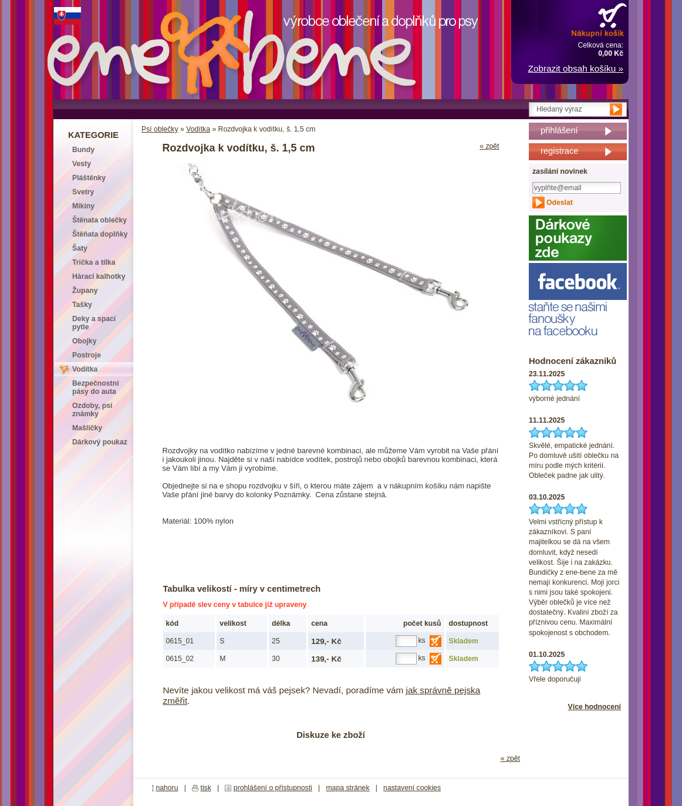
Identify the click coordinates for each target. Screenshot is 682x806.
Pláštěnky (89, 178)
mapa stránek (347, 788)
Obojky (84, 341)
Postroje (86, 355)
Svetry (83, 192)
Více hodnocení (594, 707)
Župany (85, 290)
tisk (206, 788)
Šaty (79, 248)
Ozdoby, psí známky (92, 410)
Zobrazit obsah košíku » (575, 68)
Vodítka (198, 129)
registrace (559, 151)
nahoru (167, 788)
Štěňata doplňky (100, 234)
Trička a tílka (93, 262)
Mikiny (83, 206)
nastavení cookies (412, 788)
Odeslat (559, 202)
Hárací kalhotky (98, 276)
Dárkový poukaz (99, 442)
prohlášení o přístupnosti (273, 788)
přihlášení (559, 130)
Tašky (82, 305)
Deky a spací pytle (94, 323)
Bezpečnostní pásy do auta (95, 387)
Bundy (83, 150)
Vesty (81, 164)
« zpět (489, 146)
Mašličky (87, 428)
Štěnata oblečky (99, 220)
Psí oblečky (159, 129)
